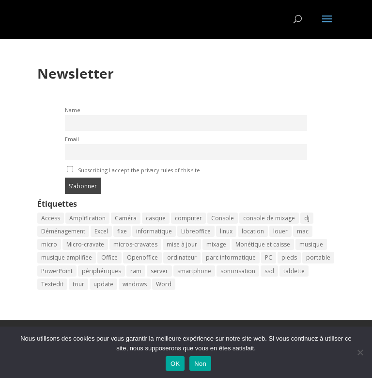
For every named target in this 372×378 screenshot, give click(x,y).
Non (200, 363)
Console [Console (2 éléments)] (222, 218)
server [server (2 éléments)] (159, 271)
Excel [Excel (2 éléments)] (101, 231)
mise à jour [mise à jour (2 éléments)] (182, 244)
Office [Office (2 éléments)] (109, 257)
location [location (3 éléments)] (253, 231)
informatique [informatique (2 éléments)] (154, 231)
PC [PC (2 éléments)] (268, 257)
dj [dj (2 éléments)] (307, 218)
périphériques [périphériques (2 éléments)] (101, 271)
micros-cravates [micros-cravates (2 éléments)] (135, 244)
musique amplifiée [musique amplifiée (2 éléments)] (66, 257)
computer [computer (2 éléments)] (188, 218)
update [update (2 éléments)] (103, 284)
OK (175, 363)
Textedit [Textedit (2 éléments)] (52, 284)
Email (72, 139)
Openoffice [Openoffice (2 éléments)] (142, 257)
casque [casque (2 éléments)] (156, 218)
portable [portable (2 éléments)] (318, 257)
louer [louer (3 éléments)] (280, 231)
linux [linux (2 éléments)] (226, 231)
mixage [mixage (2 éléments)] (216, 244)
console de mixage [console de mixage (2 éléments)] (269, 218)
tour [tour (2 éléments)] (78, 284)
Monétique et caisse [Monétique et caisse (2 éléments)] (262, 244)
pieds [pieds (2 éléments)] (289, 257)
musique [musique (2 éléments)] (311, 244)
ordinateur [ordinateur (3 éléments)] (182, 257)
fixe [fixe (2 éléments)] (122, 231)
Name (72, 110)
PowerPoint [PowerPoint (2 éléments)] (57, 271)
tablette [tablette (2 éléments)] (294, 271)
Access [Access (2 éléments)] (50, 218)
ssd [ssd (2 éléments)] (269, 271)
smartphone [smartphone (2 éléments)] (194, 271)
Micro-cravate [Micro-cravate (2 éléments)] (85, 244)
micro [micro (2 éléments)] (49, 244)
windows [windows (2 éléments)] (135, 284)
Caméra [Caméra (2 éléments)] (126, 218)
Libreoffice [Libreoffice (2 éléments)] (196, 231)
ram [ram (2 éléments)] (135, 271)
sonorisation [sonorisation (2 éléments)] (237, 271)
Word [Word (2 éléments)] (163, 284)
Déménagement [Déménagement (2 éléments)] (63, 231)
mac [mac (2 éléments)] (303, 231)
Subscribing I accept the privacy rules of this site (133, 170)
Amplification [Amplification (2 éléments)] (87, 218)
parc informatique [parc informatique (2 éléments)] (231, 257)
